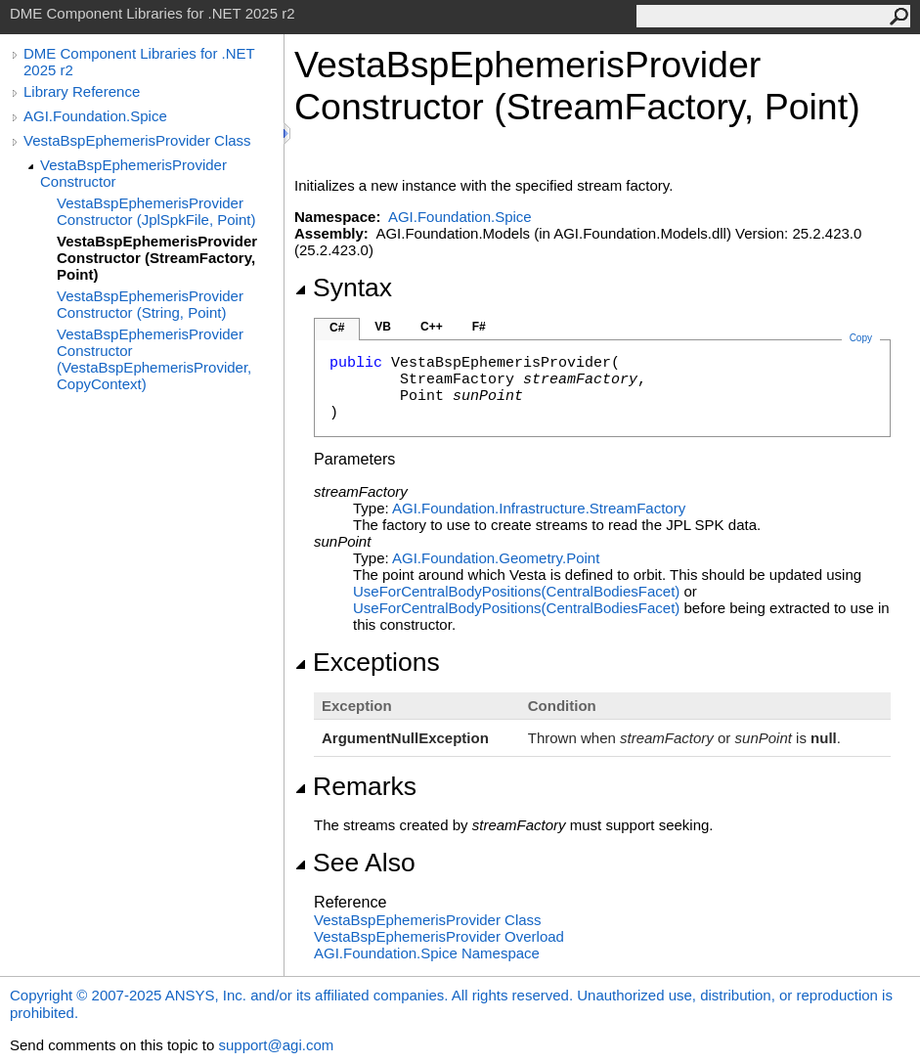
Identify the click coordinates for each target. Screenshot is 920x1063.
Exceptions (367, 662)
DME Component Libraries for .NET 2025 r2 (138, 61)
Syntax (343, 287)
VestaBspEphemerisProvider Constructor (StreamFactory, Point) (157, 258)
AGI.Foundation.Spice (95, 116)
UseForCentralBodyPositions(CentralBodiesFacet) (516, 591)
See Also (355, 862)
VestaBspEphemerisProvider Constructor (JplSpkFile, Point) (156, 211)
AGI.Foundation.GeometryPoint (495, 558)
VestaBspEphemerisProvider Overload (439, 936)
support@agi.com (275, 1045)
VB (382, 326)
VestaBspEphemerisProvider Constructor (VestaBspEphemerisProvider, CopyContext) (154, 359)
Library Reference (81, 91)
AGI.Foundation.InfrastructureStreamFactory (538, 508)
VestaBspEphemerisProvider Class (137, 140)
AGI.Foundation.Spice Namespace (427, 953)
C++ (431, 326)
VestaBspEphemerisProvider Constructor (133, 173)
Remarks (355, 786)
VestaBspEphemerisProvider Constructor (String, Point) (150, 304)
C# (336, 327)
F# (479, 326)
